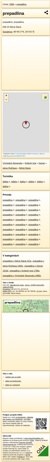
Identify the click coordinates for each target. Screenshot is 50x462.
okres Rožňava (10, 168)
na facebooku (21, 417)
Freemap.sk (35, 153)
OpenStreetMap (21, 153)
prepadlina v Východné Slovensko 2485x (22, 276)
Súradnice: (8, 32)
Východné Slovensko (12, 163)
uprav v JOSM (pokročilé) (34, 285)
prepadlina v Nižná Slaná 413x (17, 261)
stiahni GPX (7, 291)
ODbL (32, 440)
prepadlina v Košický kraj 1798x (24, 271)
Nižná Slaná (25, 168)
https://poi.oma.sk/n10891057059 (14, 156)
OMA (11, 4)
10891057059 (8, 287)
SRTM (27, 455)
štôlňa (5, 182)
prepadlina (21, 4)
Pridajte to (21, 457)
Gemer (41, 163)
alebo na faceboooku (13, 381)
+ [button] (6, 96)
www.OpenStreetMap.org (33, 438)
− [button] (6, 100)
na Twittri (27, 419)
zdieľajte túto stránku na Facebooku (18, 418)
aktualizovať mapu (17, 285)
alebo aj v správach (12, 385)
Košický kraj (30, 163)
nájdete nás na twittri (13, 377)
